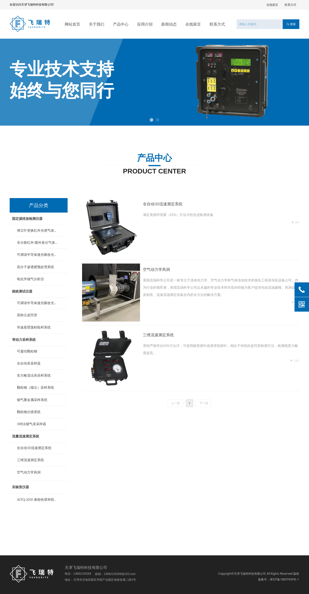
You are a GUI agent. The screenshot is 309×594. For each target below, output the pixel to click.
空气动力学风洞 (156, 269)
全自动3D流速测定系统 (163, 204)
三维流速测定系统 (158, 335)
